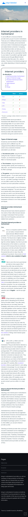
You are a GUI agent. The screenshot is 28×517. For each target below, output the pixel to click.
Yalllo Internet (10, 83)
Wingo (8, 87)
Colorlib (8, 510)
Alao (3, 96)
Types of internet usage (13, 78)
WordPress (19, 510)
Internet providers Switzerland (15, 76)
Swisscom (4, 112)
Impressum (4, 472)
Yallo (3, 102)
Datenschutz (4, 463)
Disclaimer (3, 467)
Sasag (4, 109)
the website (4, 332)
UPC (7, 85)
